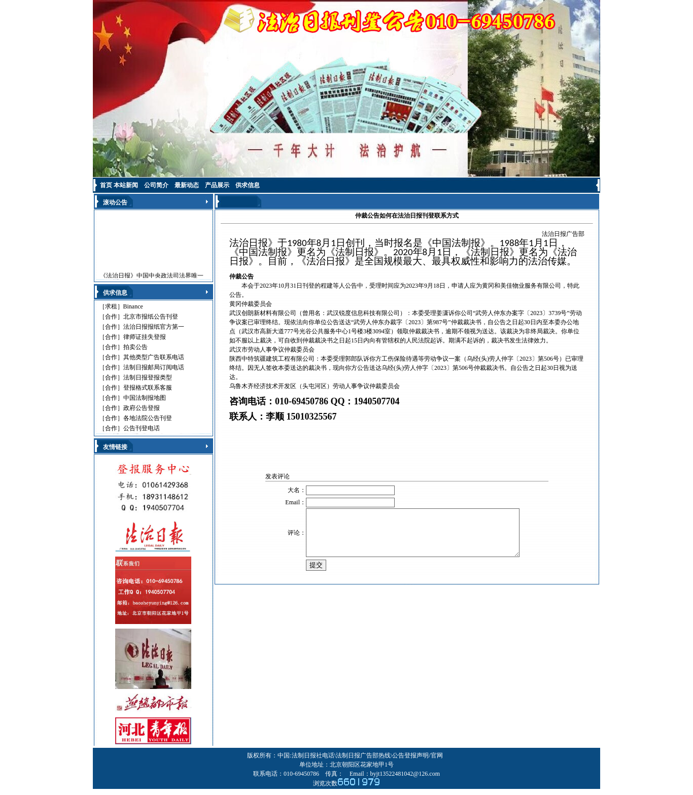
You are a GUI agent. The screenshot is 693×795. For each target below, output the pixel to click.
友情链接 (115, 447)
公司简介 (156, 185)
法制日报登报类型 (147, 377)
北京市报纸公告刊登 (150, 316)
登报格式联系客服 (147, 387)
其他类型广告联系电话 (153, 357)
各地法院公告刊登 (147, 418)
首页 (106, 185)
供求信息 (247, 185)
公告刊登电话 (141, 428)
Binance (133, 306)
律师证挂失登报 (144, 336)
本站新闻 (126, 185)
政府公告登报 (141, 407)
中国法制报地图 (144, 397)
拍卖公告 (135, 347)
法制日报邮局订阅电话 (153, 367)
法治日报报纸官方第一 (153, 326)
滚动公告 (115, 202)
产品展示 (217, 185)
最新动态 (187, 185)
